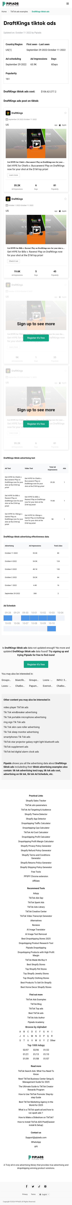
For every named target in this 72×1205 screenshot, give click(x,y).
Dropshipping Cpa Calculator (36, 828)
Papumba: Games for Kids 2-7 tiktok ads (36, 685)
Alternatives (36, 920)
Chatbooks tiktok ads (22, 685)
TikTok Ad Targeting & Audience (36, 809)
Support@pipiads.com (36, 1137)
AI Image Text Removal (36, 934)
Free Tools (36, 872)
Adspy (36, 893)
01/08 (36, 1058)
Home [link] (4, 12)
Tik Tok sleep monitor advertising (21, 732)
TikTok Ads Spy (36, 898)
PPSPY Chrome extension (36, 876)
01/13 (36, 1054)
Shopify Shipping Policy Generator (36, 867)
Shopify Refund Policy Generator (36, 850)
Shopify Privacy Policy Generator (36, 846)
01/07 (46, 1058)
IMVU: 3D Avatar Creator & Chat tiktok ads (63, 680)
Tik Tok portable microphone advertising (25, 717)
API (36, 1146)
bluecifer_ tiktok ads (22, 680)
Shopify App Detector (36, 819)
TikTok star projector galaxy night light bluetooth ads (31, 741)
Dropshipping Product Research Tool (36, 943)
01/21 (26, 1054)
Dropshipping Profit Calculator (36, 837)
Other (52, 1040)
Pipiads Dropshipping (36, 947)
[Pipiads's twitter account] (33, 1186)
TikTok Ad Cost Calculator (36, 832)
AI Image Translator (36, 929)
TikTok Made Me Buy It (36, 960)
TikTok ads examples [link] (19, 12)
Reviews (36, 925)
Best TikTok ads (35, 1013)
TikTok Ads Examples (36, 999)
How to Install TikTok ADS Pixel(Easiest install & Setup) (36, 1123)
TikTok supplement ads (16, 746)
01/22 (46, 1050)
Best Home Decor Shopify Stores (36, 987)
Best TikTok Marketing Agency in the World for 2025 (36, 1103)
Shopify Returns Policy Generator (36, 862)
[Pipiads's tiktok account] (39, 1186)
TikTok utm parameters (36, 805)
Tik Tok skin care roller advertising (22, 727)
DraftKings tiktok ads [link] (40, 12)
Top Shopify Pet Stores (36, 969)
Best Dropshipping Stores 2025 (36, 938)
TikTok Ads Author (36, 1017)
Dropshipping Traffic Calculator (35, 823)
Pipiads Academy (36, 1022)
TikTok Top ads (36, 1008)
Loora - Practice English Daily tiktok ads (50, 680)
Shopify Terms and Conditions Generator (36, 856)
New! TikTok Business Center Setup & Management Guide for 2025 (36, 1080)
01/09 (26, 1058)
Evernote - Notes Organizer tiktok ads (50, 685)
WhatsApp (36, 1142)
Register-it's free (36, 337)
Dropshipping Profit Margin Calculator (36, 841)
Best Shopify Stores (36, 964)
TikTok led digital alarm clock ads (21, 751)
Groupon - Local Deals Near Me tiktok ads (8, 680)
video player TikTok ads (16, 707)
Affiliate (36, 881)
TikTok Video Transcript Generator (36, 916)
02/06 (36, 1050)
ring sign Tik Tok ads (14, 722)
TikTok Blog (36, 1004)
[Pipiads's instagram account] (45, 1186)
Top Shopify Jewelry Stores (36, 973)
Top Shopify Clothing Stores (36, 978)
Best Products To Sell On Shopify (36, 982)
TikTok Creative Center (36, 911)
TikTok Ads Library (36, 907)
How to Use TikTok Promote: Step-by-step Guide (36, 1096)
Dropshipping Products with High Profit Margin (36, 954)
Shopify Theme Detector (36, 814)
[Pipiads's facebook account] (27, 1186)
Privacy (25, 1194)
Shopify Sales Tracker (36, 800)
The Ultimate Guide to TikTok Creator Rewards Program (36, 1088)
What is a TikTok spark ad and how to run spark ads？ (36, 1111)
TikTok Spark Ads (36, 902)
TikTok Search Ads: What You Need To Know (36, 1073)
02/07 (26, 1050)
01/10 (46, 1054)
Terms (33, 1194)
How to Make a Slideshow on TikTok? (36, 1117)
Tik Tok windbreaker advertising (20, 712)
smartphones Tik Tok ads (17, 736)
